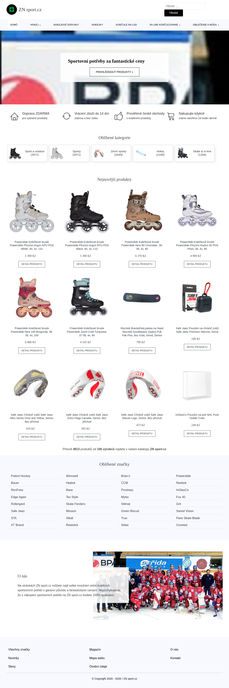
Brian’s (126, 476)
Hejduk (71, 482)
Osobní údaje (98, 666)
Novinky (13, 657)
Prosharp (128, 490)
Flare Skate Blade (189, 517)
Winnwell (72, 476)
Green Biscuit (131, 511)
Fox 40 (182, 496)
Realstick (73, 525)
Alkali (70, 517)
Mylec (126, 496)
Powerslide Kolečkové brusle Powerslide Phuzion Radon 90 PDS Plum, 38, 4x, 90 (197, 245)
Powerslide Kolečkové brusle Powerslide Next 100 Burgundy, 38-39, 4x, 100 (32, 332)
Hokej (34, 24)
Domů (14, 24)
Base (70, 490)
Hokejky (97, 24)
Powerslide (185, 476)
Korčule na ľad (126, 24)
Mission (72, 511)
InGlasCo (184, 490)
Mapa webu (97, 657)
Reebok (183, 482)
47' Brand (17, 525)
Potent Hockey (21, 476)
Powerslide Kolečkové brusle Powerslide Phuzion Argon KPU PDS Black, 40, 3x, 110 (87, 245)
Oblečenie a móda (205, 24)
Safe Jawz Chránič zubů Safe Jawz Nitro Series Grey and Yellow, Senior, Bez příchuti (32, 418)
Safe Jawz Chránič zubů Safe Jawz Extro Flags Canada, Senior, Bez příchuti (87, 418)
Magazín (95, 649)
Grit (180, 504)
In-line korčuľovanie (164, 24)
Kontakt (175, 657)
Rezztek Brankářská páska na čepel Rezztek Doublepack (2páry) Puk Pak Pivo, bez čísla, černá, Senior (142, 332)
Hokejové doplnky (66, 24)
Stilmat (126, 504)
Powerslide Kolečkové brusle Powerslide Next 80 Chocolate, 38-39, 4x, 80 (142, 245)
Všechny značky (19, 649)
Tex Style (73, 496)
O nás (174, 649)
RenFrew (17, 490)
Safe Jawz (18, 511)
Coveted (183, 525)
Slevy (12, 666)
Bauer (15, 482)
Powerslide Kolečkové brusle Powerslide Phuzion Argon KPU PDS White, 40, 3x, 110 (32, 245)
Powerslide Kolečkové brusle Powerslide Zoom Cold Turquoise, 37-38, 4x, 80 (87, 332)
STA (14, 517)
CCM (125, 482)
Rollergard (18, 504)
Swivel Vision (186, 511)
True (125, 517)
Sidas (125, 525)
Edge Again (18, 496)
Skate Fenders (76, 504)
